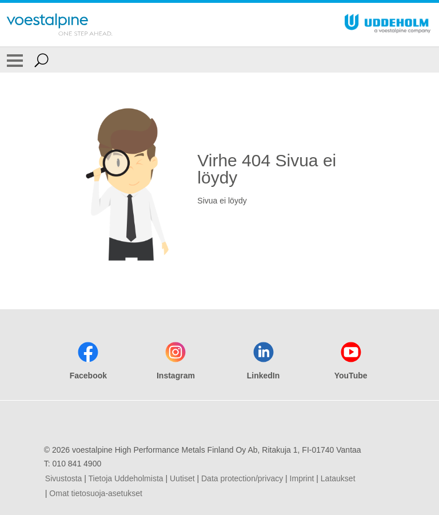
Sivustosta (63, 478)
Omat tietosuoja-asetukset (95, 493)
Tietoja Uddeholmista (126, 478)
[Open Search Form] (41, 60)
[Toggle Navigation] (15, 60)
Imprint (302, 478)
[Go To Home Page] (59, 24)
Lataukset (338, 478)
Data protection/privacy (242, 478)
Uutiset (182, 478)
